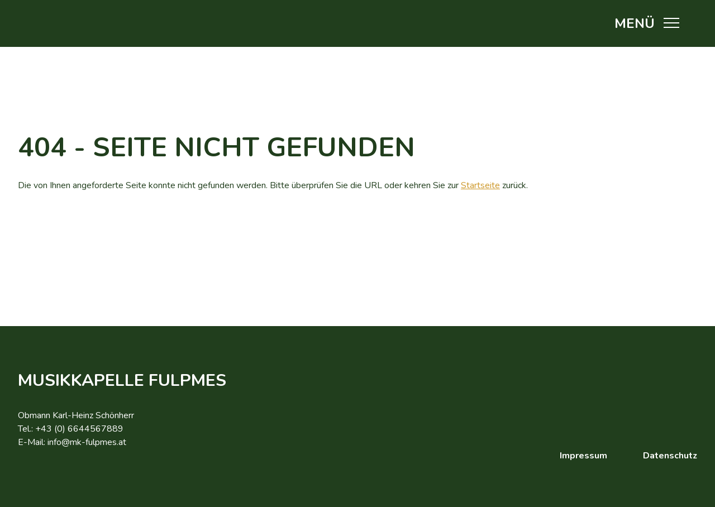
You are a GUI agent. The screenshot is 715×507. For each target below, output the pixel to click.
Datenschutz (670, 455)
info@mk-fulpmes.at (86, 442)
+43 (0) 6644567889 (79, 429)
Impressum (583, 455)
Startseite (480, 185)
